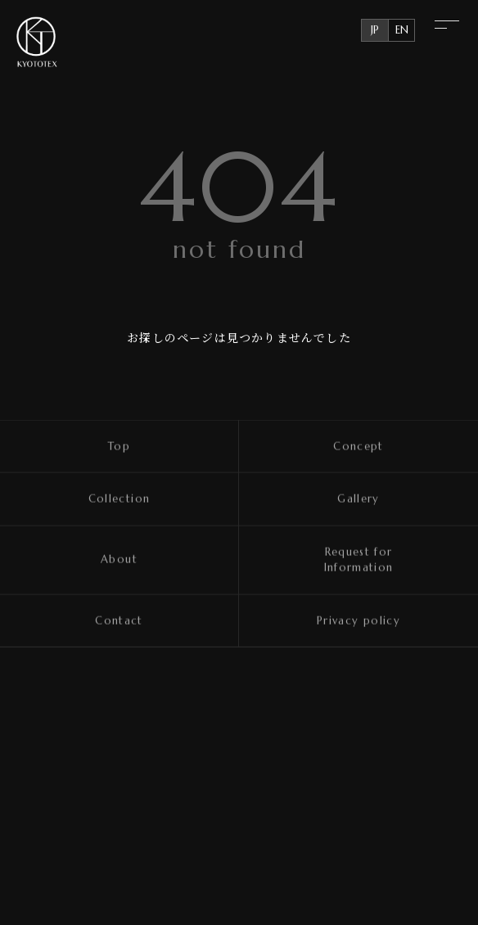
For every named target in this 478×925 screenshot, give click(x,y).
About (119, 560)
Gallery (358, 500)
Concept (358, 446)
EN (401, 30)
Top (119, 446)
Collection (119, 500)
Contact (119, 621)
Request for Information (359, 560)
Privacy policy (358, 621)
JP (375, 30)
